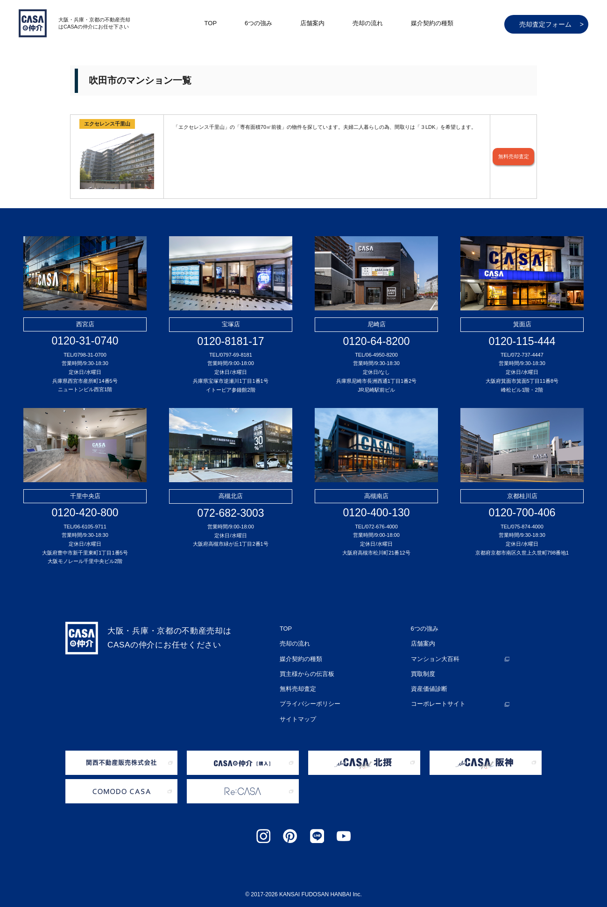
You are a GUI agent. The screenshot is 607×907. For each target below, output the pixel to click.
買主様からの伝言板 (305, 668)
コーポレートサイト (436, 694)
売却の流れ (368, 23)
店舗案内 (312, 23)
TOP (211, 23)
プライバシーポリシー (308, 694)
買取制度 (422, 668)
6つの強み (258, 23)
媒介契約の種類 (432, 23)
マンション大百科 (433, 655)
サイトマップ (296, 707)
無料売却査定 (513, 157)
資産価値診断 (428, 681)
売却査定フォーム (551, 24)
